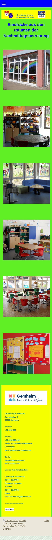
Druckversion (10, 521)
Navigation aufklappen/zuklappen (26, 4)
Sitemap (22, 521)
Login (47, 521)
